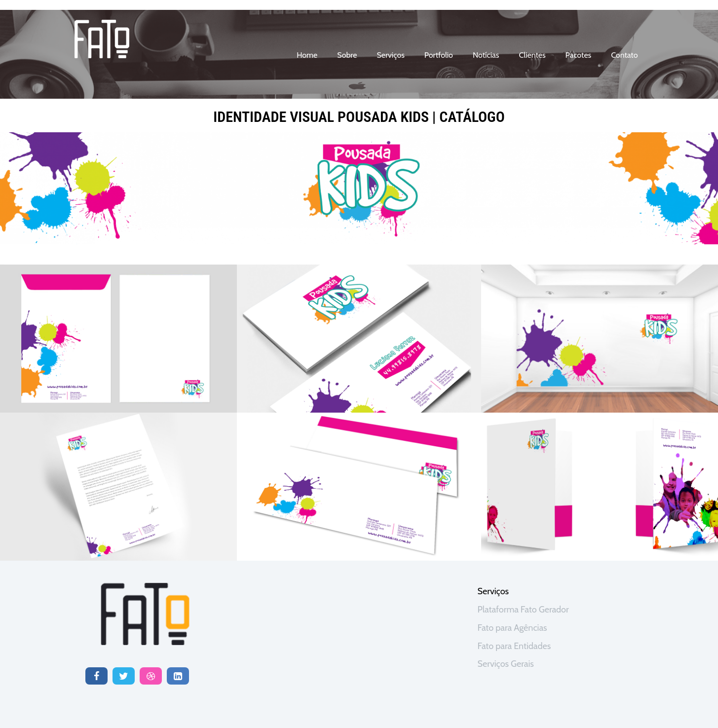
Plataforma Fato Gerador (523, 609)
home (307, 55)
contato (624, 55)
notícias (486, 55)
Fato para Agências (512, 627)
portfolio (438, 55)
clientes (532, 55)
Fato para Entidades (514, 646)
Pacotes (579, 55)
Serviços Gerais (506, 663)
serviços (390, 55)
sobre (347, 55)
